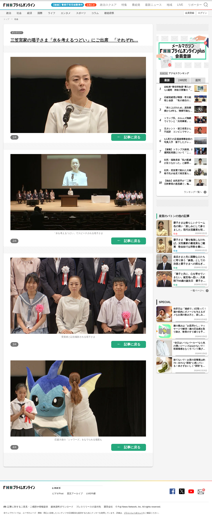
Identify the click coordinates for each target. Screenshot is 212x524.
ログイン (202, 13)
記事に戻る (132, 137)
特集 (124, 4)
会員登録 (189, 13)
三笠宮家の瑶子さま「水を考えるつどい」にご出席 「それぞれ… (74, 40)
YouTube (190, 491)
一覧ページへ (197, 290)
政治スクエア (108, 4)
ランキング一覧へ (193, 192)
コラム (95, 13)
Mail (200, 489)
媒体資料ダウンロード (62, 506)
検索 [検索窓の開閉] (206, 4)
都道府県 (109, 13)
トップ (6, 19)
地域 (169, 4)
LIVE (180, 4)
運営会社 (108, 506)
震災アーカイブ (75, 493)
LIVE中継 (91, 493)
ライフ (51, 13)
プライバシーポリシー (133, 513)
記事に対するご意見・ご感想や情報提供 (27, 506)
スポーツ (81, 13)
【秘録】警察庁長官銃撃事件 (67, 4)
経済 (29, 13)
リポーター (195, 4)
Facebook (172, 491)
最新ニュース (153, 4)
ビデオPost (57, 493)
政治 (8, 13)
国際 (40, 13)
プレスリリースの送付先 (88, 506)
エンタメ (66, 13)
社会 (19, 13)
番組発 (136, 4)
